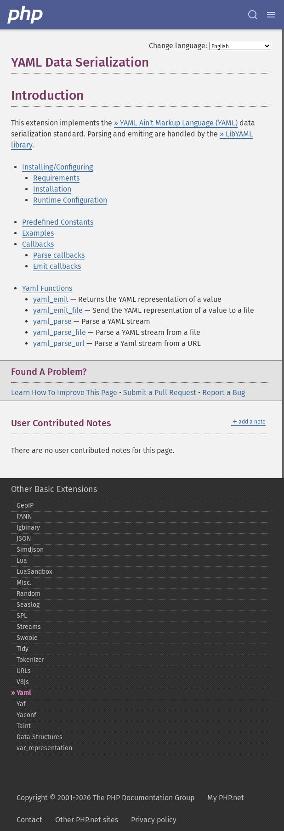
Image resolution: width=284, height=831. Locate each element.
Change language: (178, 45)
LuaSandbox (34, 572)
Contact (29, 819)
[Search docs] (253, 15)
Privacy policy (153, 819)
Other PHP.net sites (86, 819)
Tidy (22, 649)
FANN (24, 516)
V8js (23, 682)
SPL (22, 616)
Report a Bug (223, 392)
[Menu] (271, 15)
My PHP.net (225, 797)
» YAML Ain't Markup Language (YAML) (176, 123)
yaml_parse (52, 321)
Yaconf (26, 715)
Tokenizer (30, 660)
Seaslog (28, 605)
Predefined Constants (57, 222)
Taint (24, 726)
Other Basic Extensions (54, 489)
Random (28, 594)
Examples (38, 233)
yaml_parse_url (59, 343)
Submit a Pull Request (159, 392)
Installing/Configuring (57, 167)
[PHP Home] (25, 14)
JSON (24, 539)
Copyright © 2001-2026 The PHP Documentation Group (105, 797)
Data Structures (39, 737)
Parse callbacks (59, 255)
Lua (22, 561)
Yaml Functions (47, 288)
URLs (24, 671)
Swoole (27, 638)
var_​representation (44, 748)
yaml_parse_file (59, 332)
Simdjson (30, 550)
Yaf (21, 704)
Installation (52, 189)
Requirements (56, 178)
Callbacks (38, 244)
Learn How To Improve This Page (64, 392)
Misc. (24, 583)
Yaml (24, 693)
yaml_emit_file (58, 310)
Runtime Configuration (70, 200)
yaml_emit (50, 299)
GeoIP (25, 505)
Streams (29, 627)
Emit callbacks (57, 266)
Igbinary (28, 527)
